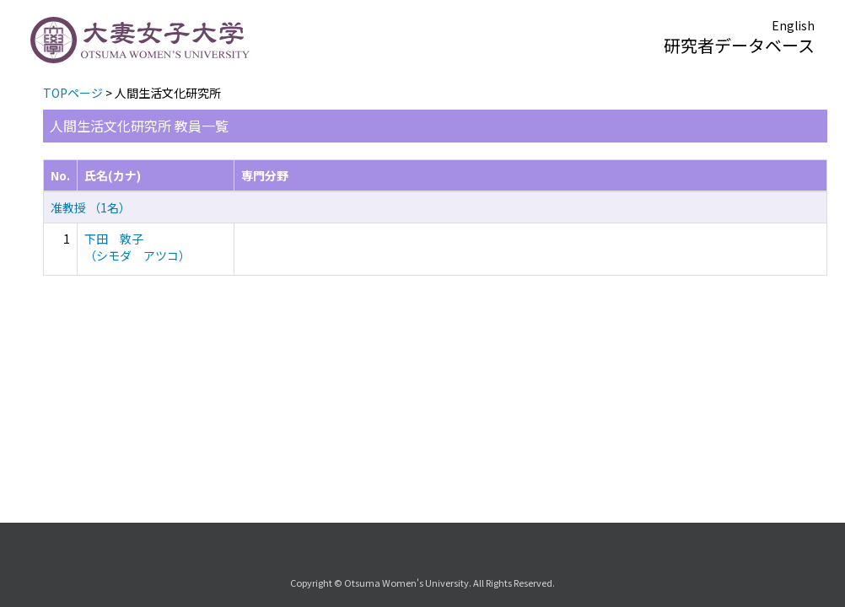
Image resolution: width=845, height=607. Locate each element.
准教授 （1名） (91, 207)
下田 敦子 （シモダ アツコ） (137, 247)
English (793, 25)
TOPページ (73, 92)
